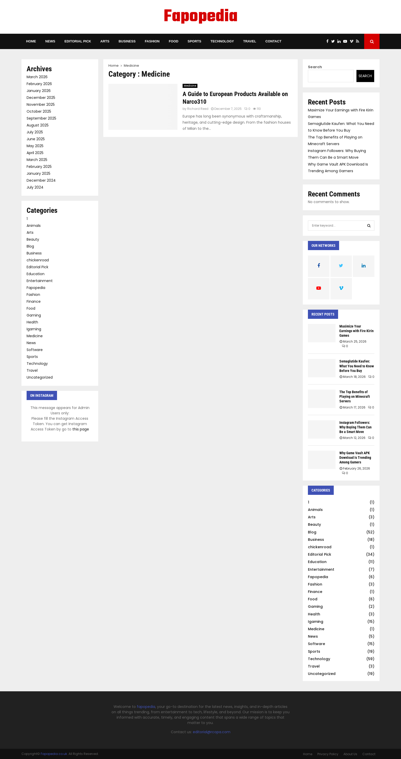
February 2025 (39, 166)
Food (174, 41)
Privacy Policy (327, 754)
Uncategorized (40, 377)
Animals (34, 225)
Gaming (34, 315)
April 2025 (35, 152)
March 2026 (37, 76)
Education (35, 273)
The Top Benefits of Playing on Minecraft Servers (354, 396)
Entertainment (40, 280)
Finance (34, 301)
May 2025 (35, 145)
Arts (104, 41)
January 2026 (39, 90)
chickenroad (38, 260)
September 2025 (41, 118)
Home (31, 41)
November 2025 (41, 104)
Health (32, 322)
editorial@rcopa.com (211, 731)
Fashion (152, 41)
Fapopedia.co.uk (54, 754)
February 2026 (39, 83)
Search (315, 66)
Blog (30, 246)
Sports (194, 41)
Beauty (33, 239)
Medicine (190, 86)
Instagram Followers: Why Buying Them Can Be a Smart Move (355, 427)
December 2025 (41, 97)
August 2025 (38, 125)
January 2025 (38, 173)
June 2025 (36, 139)
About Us (350, 754)
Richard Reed (197, 109)
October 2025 (39, 111)
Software (35, 349)
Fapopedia (201, 17)
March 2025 (37, 159)
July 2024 (35, 187)
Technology (222, 41)
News (50, 41)
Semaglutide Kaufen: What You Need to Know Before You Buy (356, 365)
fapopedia (146, 706)
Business (127, 41)
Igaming (34, 329)
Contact (273, 41)
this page (80, 429)
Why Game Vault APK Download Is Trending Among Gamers (355, 457)
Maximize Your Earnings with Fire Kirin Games (356, 330)
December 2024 (41, 180)
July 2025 (35, 132)
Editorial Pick (77, 41)
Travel (249, 41)
